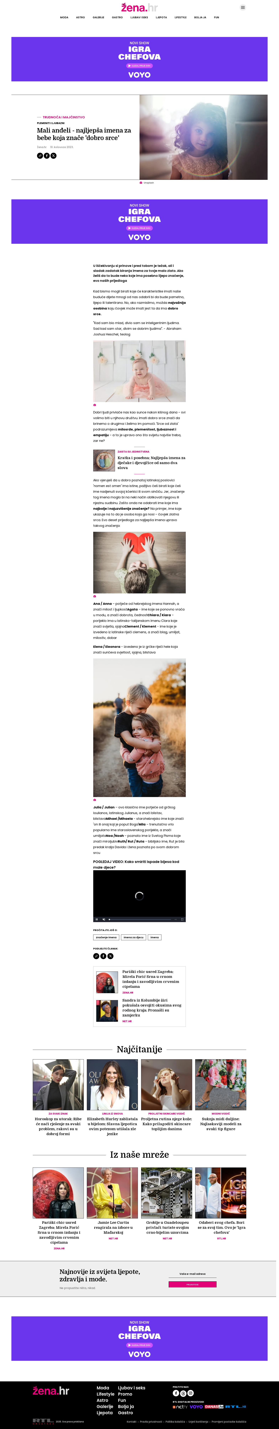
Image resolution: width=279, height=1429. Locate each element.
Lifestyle (180, 17)
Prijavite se (192, 1284)
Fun (216, 17)
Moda (64, 17)
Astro (80, 17)
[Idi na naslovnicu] (139, 11)
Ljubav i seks (139, 17)
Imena (155, 937)
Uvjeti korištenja (198, 1421)
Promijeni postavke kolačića (229, 1421)
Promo (125, 1394)
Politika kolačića (175, 1421)
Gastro (117, 17)
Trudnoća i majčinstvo (64, 117)
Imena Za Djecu (133, 937)
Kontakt (131, 1421)
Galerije (98, 17)
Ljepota (161, 17)
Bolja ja (200, 17)
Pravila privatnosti (151, 1421)
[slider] (140, 919)
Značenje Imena (106, 937)
